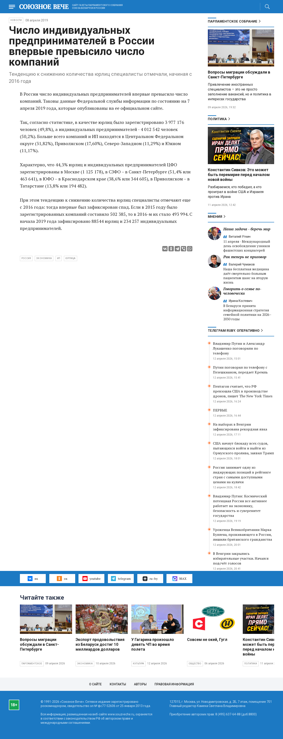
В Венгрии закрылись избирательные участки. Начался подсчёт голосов (241, 558)
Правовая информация (174, 684)
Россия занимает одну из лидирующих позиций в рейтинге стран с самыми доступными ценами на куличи (242, 474)
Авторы (140, 684)
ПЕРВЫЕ (220, 410)
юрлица (70, 258)
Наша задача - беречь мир (246, 228)
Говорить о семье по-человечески (242, 291)
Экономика (85, 663)
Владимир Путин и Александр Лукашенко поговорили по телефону (239, 348)
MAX (179, 578)
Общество (195, 663)
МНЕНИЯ (215, 217)
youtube (91, 578)
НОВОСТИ (16, 20)
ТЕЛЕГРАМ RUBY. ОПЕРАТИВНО (234, 331)
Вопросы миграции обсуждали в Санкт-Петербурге (239, 74)
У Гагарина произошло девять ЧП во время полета (152, 644)
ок (62, 578)
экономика (44, 258)
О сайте (95, 684)
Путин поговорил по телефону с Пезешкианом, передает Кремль (240, 370)
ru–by (150, 578)
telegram (121, 578)
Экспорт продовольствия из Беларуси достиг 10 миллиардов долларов (100, 644)
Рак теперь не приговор (244, 256)
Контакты (118, 684)
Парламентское (31, 663)
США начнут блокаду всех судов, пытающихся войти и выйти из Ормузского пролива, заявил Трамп (243, 448)
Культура (138, 663)
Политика (217, 119)
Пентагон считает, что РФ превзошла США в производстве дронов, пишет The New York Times (242, 391)
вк (33, 578)
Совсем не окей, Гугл (207, 639)
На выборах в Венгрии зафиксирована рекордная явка (240, 427)
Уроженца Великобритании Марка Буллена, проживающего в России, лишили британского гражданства (242, 534)
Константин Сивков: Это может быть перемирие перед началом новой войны (239, 174)
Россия (26, 258)
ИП (58, 258)
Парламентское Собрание (232, 21)
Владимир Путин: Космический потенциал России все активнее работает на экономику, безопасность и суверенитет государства (240, 506)
